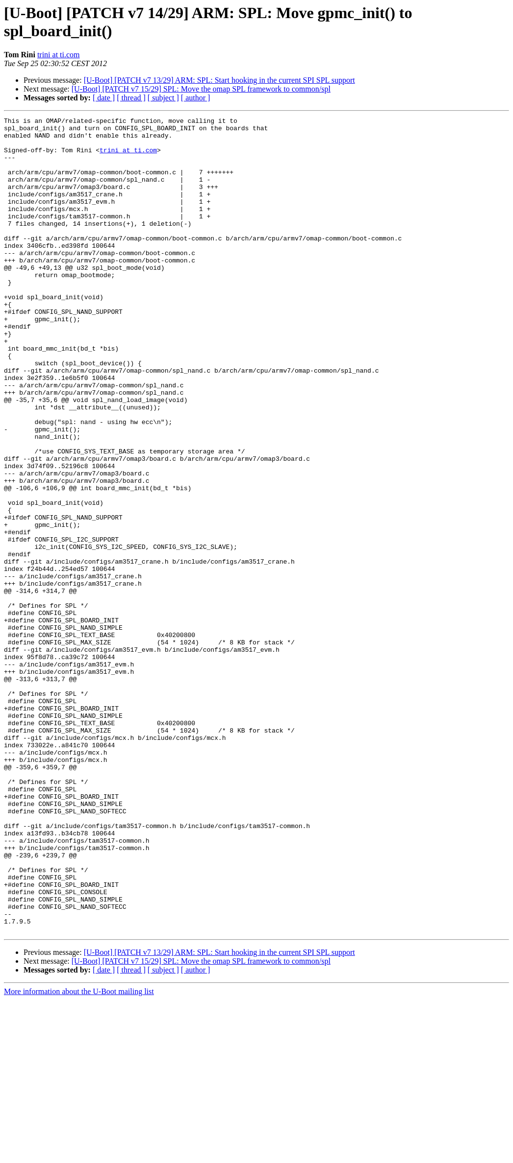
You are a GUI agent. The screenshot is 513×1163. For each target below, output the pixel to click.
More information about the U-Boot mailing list (79, 1154)
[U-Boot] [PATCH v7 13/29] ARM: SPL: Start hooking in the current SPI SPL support (219, 80)
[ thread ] (131, 98)
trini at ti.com (58, 54)
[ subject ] (163, 98)
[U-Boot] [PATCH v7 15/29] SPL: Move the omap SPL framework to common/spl (201, 89)
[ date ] (104, 98)
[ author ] (195, 98)
